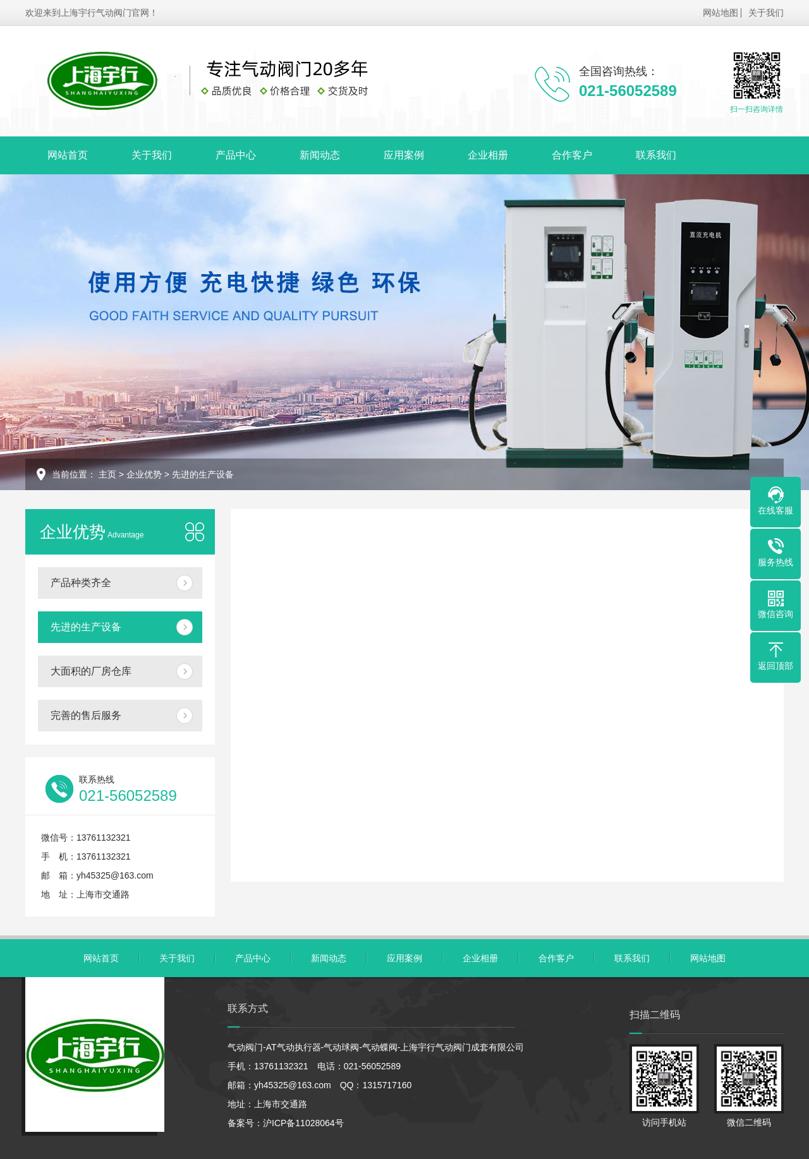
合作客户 (572, 155)
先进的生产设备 (203, 474)
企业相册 (488, 155)
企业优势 (144, 474)
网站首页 (67, 155)
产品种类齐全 (81, 582)
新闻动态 (320, 155)
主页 (107, 474)
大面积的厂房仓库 (91, 671)
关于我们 (766, 13)
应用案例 (404, 155)
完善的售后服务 (86, 715)
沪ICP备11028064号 (303, 1123)
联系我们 (656, 155)
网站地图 (720, 13)
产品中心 (236, 155)
